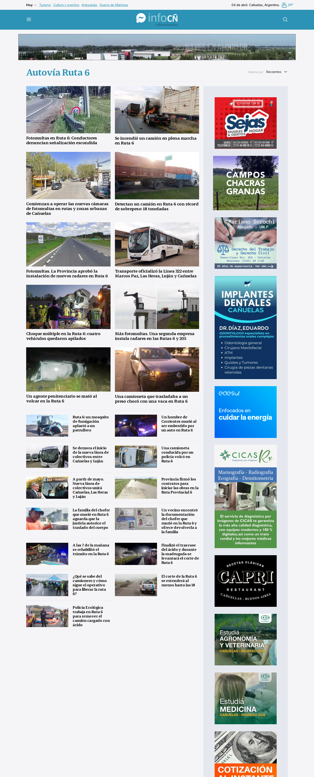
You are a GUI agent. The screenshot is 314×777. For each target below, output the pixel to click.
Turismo (45, 5)
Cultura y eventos (66, 5)
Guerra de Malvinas (113, 5)
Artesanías (89, 5)
